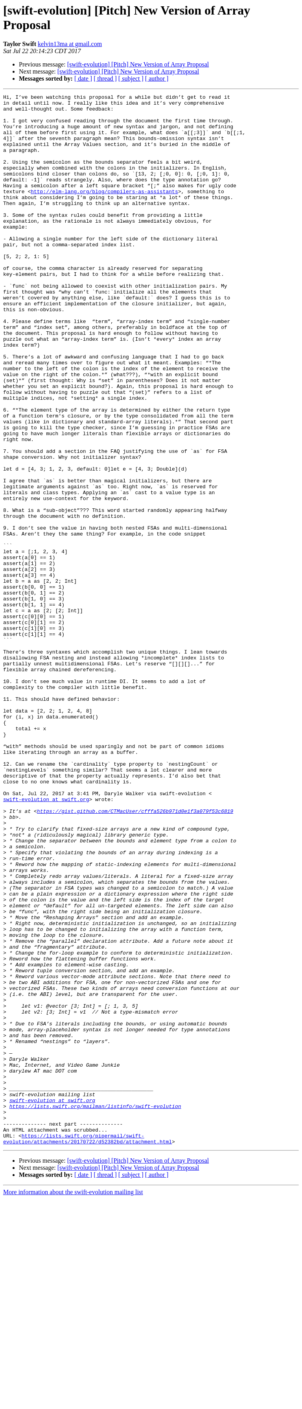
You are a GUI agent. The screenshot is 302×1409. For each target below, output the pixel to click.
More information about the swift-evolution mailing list (73, 1402)
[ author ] (157, 78)
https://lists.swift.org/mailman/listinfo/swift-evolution (95, 1309)
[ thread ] (105, 78)
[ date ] (83, 78)
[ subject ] (131, 78)
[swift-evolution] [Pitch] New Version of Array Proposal (138, 64)
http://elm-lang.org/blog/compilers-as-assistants (104, 211)
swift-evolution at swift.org (46, 940)
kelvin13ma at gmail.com (70, 44)
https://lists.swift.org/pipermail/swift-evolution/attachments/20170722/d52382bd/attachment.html (87, 1348)
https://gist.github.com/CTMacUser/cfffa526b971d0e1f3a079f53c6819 (135, 954)
